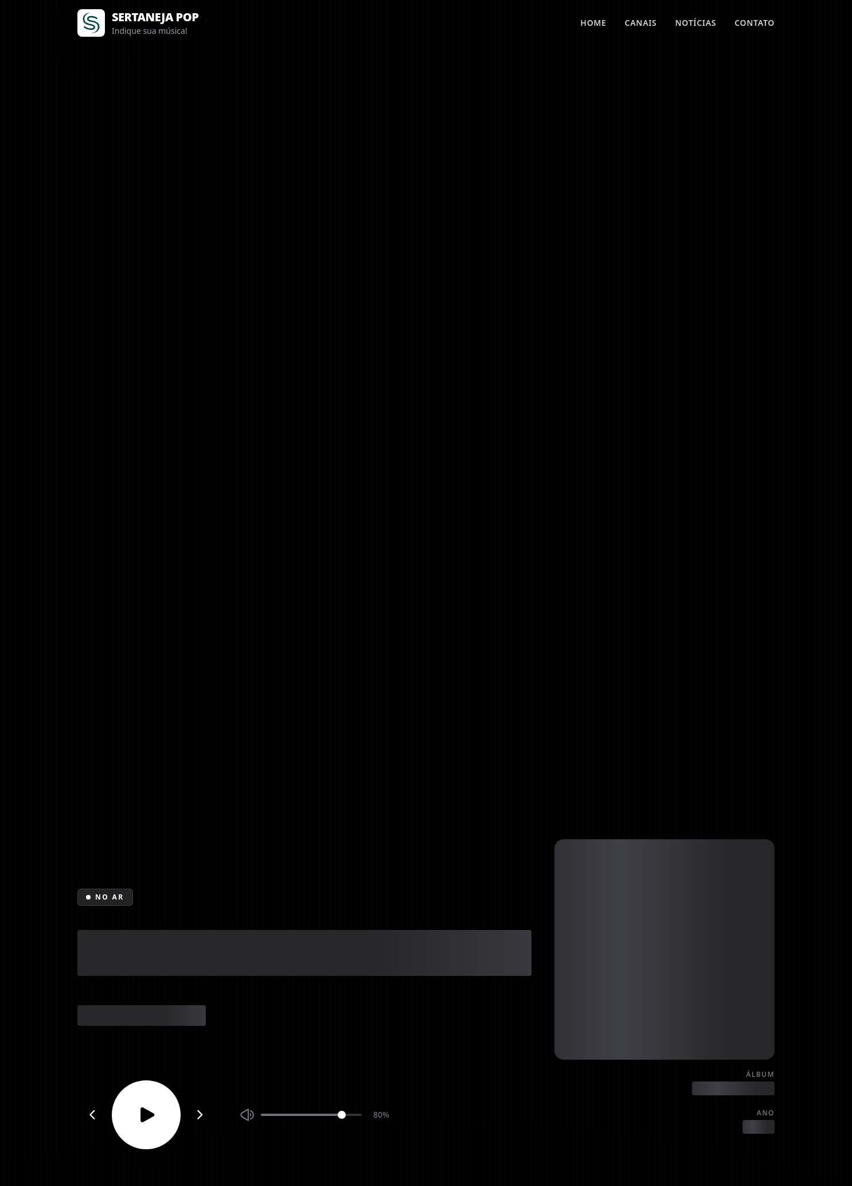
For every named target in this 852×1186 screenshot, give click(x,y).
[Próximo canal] (200, 1115)
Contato (754, 22)
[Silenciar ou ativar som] (247, 1115)
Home (593, 22)
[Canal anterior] (92, 1115)
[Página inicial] (91, 23)
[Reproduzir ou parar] (146, 1114)
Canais (641, 22)
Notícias (696, 22)
